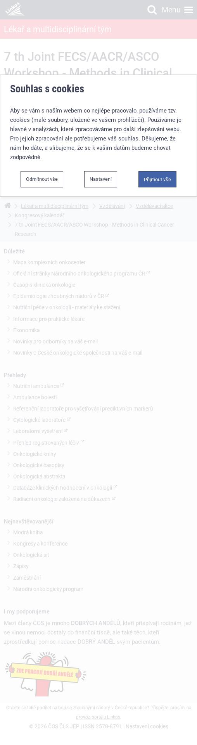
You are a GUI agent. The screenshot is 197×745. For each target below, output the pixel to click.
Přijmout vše (157, 179)
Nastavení (101, 179)
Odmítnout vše (42, 179)
